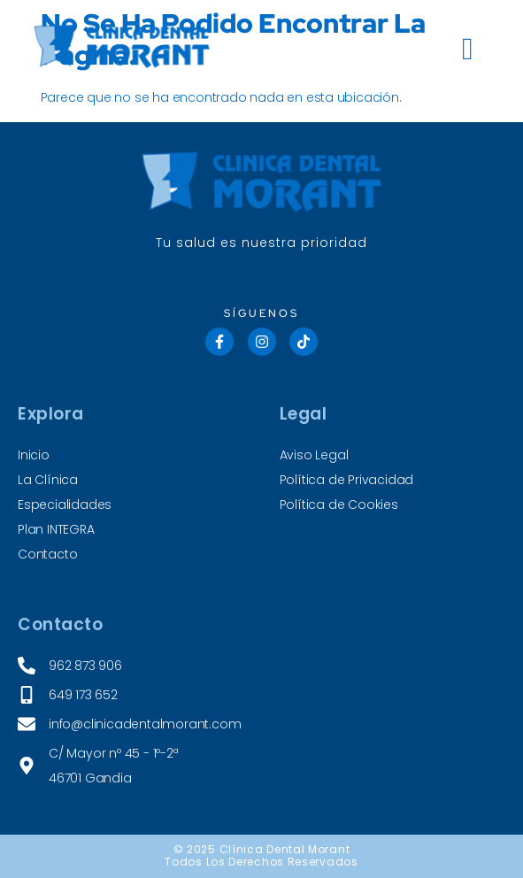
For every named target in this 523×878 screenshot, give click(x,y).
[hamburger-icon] (468, 49)
